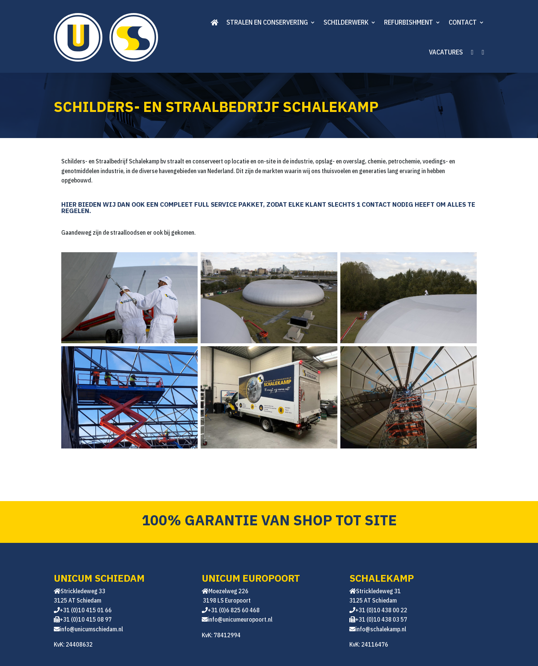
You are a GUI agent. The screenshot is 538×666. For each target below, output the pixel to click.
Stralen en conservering (267, 22)
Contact (463, 22)
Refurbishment (408, 22)
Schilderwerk (346, 22)
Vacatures (446, 52)
